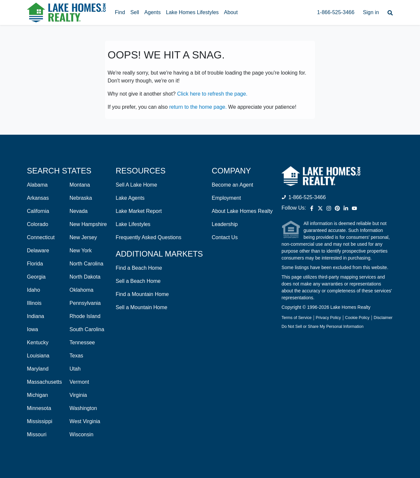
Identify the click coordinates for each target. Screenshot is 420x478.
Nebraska (81, 198)
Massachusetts (44, 382)
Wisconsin (82, 434)
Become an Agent (232, 185)
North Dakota (85, 277)
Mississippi (39, 421)
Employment (226, 198)
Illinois (34, 303)
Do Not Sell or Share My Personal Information (323, 326)
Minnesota (39, 408)
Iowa (32, 329)
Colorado (37, 224)
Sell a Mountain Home (141, 307)
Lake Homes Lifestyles (192, 12)
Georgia (36, 277)
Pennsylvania (85, 303)
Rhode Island (85, 316)
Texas (76, 355)
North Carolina (86, 263)
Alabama (37, 185)
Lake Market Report (139, 211)
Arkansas (38, 198)
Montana (80, 185)
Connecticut (41, 237)
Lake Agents (130, 198)
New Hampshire (88, 224)
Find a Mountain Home (142, 294)
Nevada (79, 211)
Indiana (35, 316)
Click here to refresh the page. (212, 94)
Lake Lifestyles (133, 224)
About (231, 12)
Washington (83, 408)
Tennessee (82, 342)
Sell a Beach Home (138, 281)
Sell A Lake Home (136, 185)
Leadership (225, 224)
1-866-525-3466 (335, 12)
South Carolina (87, 329)
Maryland (38, 369)
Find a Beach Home (139, 268)
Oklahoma (82, 290)
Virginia (78, 395)
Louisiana (38, 355)
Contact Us (225, 237)
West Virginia (85, 421)
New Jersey (83, 237)
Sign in (371, 12)
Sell (134, 12)
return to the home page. (198, 107)
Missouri (37, 434)
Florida (35, 263)
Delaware (38, 250)
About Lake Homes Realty (242, 211)
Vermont (79, 382)
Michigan (37, 395)
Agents (152, 12)
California (38, 211)
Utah (75, 369)
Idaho (33, 290)
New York (81, 250)
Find (120, 12)
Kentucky (38, 342)
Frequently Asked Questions (148, 237)
